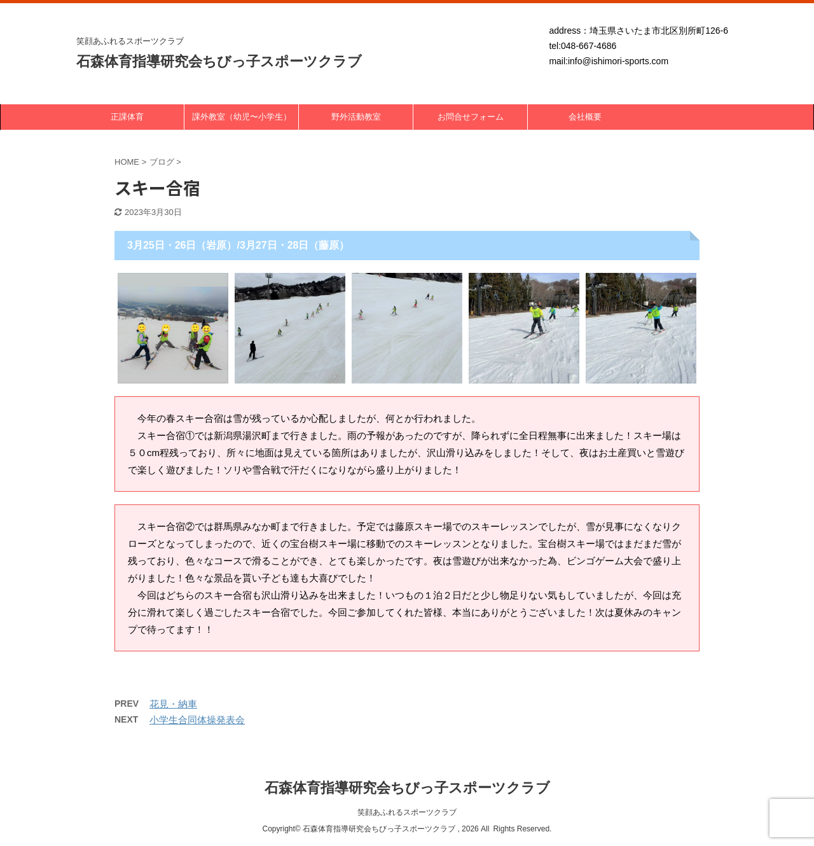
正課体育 (127, 116)
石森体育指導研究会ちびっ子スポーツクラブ (219, 61)
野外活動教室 (356, 116)
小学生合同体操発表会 (197, 719)
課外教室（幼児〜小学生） (241, 116)
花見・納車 (173, 703)
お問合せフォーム (471, 116)
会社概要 (585, 116)
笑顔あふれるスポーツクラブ (407, 812)
